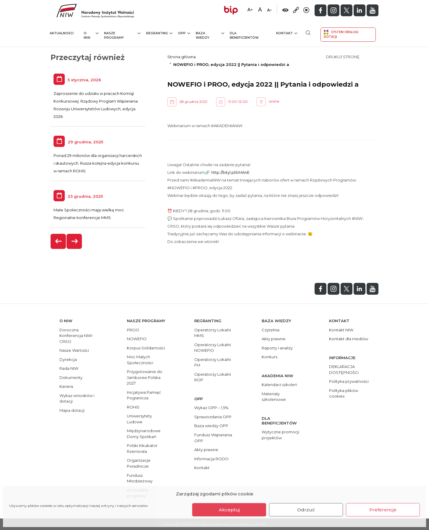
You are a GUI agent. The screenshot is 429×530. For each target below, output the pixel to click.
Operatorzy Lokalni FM (212, 362)
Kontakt (286, 33)
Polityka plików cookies (343, 393)
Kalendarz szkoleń (279, 384)
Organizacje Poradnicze (138, 463)
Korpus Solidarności (146, 348)
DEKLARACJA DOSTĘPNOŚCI (344, 369)
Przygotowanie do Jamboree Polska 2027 (144, 377)
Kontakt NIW (341, 330)
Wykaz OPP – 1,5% (211, 407)
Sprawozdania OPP (213, 416)
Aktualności (62, 33)
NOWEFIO (137, 338)
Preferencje (382, 510)
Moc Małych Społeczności (140, 359)
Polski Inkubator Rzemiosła (142, 448)
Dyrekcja (68, 359)
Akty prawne (206, 449)
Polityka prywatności (349, 381)
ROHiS (133, 407)
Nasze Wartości (74, 350)
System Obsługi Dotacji (341, 34)
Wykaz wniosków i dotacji (76, 398)
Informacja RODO (211, 458)
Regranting (159, 33)
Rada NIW (68, 368)
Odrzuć (306, 510)
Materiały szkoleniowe (274, 396)
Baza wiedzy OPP (211, 425)
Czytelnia (270, 330)
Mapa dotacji (72, 410)
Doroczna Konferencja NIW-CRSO (76, 336)
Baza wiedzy (210, 35)
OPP (184, 33)
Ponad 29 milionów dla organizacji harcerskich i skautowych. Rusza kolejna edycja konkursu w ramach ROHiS (98, 163)
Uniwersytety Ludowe (139, 419)
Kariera (66, 386)
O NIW (91, 35)
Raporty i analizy (277, 348)
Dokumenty (70, 377)
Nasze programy (122, 35)
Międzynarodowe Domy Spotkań (144, 433)
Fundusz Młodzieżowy (140, 478)
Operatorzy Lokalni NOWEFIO (212, 347)
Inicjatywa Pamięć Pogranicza (144, 395)
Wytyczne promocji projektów (280, 434)
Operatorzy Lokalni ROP (212, 377)
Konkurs (269, 356)
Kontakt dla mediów (348, 338)
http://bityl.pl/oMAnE (230, 172)
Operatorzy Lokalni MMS (212, 333)
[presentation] (59, 241)
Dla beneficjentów (244, 35)
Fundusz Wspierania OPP (213, 437)
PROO (133, 330)
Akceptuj (229, 510)
